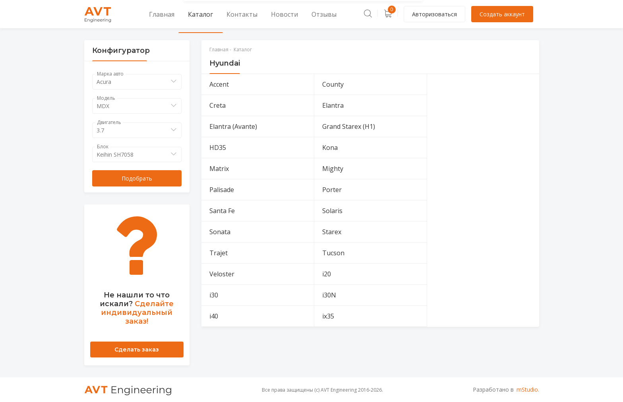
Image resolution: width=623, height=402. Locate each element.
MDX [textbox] (103, 106)
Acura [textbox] (104, 81)
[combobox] (137, 81)
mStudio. (528, 389)
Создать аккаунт (502, 14)
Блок (102, 146)
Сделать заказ (136, 349)
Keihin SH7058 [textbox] (115, 154)
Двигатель (109, 122)
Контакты (220, 14)
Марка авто (110, 73)
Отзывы (286, 14)
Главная (154, 14)
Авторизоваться (434, 14)
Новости (254, 14)
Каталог (186, 14)
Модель (106, 98)
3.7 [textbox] (100, 130)
